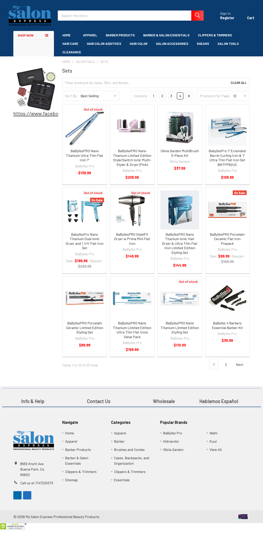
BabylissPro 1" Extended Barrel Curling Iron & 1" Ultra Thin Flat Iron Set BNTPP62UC (227, 161)
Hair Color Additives (104, 47)
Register (223, 20)
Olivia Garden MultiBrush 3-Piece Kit (180, 156)
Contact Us (98, 404)
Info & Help (32, 404)
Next (242, 368)
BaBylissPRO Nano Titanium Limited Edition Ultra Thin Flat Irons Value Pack (132, 333)
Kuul (213, 444)
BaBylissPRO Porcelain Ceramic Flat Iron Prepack (227, 242)
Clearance (71, 56)
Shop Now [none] (26, 39)
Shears (203, 47)
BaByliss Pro (172, 436)
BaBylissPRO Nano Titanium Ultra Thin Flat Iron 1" (84, 159)
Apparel (90, 39)
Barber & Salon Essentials (166, 39)
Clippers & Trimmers (215, 39)
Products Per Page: (215, 99)
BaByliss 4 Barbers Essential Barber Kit (227, 329)
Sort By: (71, 99)
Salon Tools (228, 47)
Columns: (141, 99)
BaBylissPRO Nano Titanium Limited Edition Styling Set (180, 331)
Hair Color (138, 47)
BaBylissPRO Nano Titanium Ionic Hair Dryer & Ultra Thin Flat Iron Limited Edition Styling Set (179, 246)
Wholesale (164, 404)
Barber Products (120, 39)
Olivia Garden (173, 453)
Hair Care (70, 47)
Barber (119, 444)
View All (215, 453)
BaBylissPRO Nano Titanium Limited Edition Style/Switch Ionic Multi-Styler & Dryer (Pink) (132, 161)
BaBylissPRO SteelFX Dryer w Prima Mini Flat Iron (132, 242)
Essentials (122, 483)
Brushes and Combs (129, 453)
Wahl (213, 436)
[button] (36, 92)
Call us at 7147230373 (36, 486)
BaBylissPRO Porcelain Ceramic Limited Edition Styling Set (84, 331)
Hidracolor (171, 444)
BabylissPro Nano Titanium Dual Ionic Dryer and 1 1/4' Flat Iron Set (84, 244)
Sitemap (71, 483)
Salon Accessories (172, 47)
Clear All (239, 86)
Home (68, 39)
